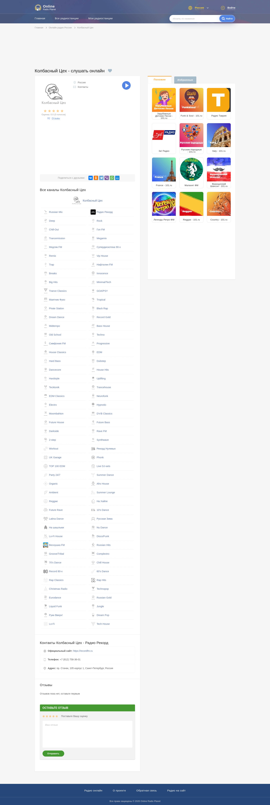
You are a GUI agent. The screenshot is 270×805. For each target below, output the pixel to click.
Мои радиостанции (100, 18)
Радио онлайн (93, 790)
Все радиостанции (67, 18)
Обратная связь (146, 790)
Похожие (160, 79)
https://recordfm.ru (83, 650)
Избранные (185, 79)
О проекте (119, 790)
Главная (40, 18)
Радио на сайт (176, 790)
